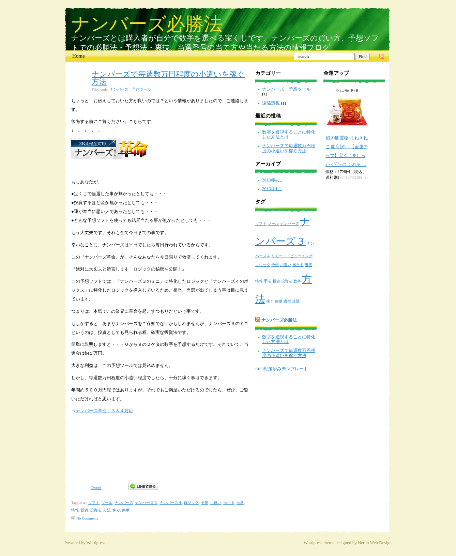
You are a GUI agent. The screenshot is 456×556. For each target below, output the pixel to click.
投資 (84, 510)
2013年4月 (272, 179)
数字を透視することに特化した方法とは (288, 134)
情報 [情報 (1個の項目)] (259, 281)
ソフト (94, 502)
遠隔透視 (271, 103)
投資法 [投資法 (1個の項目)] (286, 281)
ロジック (191, 502)
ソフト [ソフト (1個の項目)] (261, 224)
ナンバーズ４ (170, 502)
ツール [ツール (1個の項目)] (273, 224)
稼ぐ (116, 510)
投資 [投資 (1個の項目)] (276, 281)
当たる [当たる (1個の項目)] (298, 265)
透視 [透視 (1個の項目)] (287, 301)
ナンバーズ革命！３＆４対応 (104, 410)
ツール (106, 502)
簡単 (126, 510)
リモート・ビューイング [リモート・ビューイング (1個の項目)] (292, 256)
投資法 (95, 510)
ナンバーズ (124, 502)
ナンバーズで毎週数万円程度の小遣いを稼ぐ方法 (168, 78)
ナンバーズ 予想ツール (130, 89)
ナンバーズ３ (146, 502)
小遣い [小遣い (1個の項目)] (285, 265)
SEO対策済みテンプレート (281, 368)
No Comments (87, 518)
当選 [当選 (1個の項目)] (308, 265)
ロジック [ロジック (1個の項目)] (262, 265)
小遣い (215, 502)
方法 (107, 510)
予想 (204, 502)
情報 (75, 510)
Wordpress (96, 542)
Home (78, 56)
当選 (240, 502)
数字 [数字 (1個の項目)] (297, 281)
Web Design (381, 542)
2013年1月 (272, 188)
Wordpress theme (319, 542)
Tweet (96, 487)
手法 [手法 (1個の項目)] (267, 281)
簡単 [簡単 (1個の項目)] (279, 301)
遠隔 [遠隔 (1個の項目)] (296, 301)
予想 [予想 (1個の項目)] (275, 265)
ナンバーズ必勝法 (147, 23)
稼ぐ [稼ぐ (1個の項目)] (270, 301)
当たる (228, 502)
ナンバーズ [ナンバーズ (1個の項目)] (289, 224)
